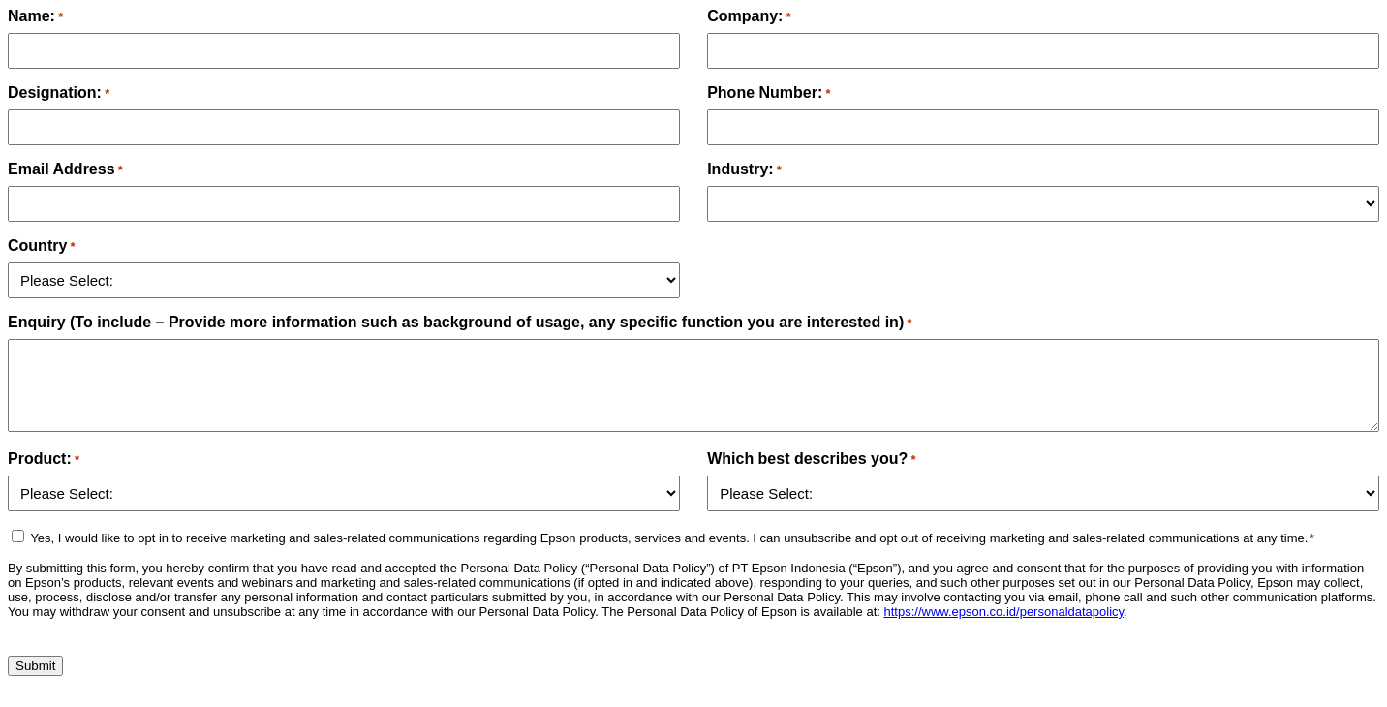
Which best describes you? (811, 458)
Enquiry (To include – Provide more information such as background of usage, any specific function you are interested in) (460, 322)
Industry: (744, 169)
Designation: (58, 92)
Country (42, 245)
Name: (35, 16)
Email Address (65, 169)
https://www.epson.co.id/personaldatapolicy (1003, 611)
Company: (749, 16)
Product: (43, 458)
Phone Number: (768, 92)
